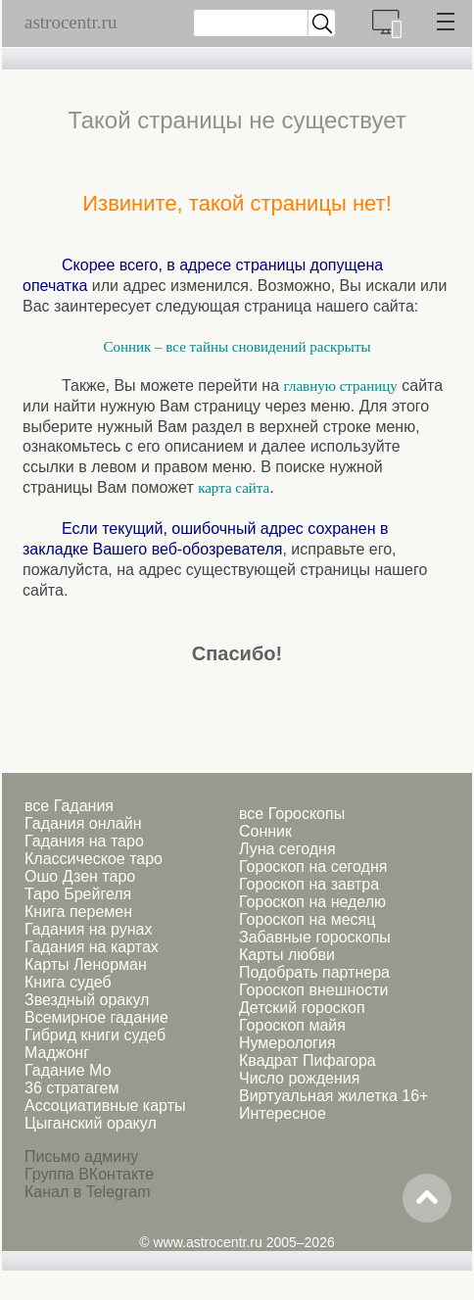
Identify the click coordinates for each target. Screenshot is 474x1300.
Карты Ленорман (85, 964)
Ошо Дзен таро (79, 876)
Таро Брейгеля (77, 894)
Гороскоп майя (292, 1025)
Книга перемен (78, 911)
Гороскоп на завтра (309, 884)
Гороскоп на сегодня (313, 866)
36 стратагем (71, 1088)
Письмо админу (81, 1156)
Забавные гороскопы (315, 937)
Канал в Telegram (87, 1191)
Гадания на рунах (88, 929)
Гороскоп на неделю (312, 901)
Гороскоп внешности (314, 990)
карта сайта (233, 488)
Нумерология (287, 1043)
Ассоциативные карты (104, 1105)
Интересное (282, 1113)
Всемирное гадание (96, 1017)
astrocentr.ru (70, 22)
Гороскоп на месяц (307, 919)
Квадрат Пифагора (307, 1060)
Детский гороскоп (302, 1007)
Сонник (265, 831)
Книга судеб (68, 982)
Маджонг (56, 1052)
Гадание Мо (67, 1070)
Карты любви (287, 954)
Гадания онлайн (83, 823)
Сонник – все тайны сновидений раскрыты (236, 347)
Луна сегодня (287, 849)
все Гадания (69, 805)
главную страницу (341, 386)
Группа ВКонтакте (89, 1174)
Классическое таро (93, 858)
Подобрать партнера (314, 972)
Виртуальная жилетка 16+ (333, 1095)
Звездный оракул (86, 999)
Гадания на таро (84, 841)
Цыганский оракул (90, 1123)
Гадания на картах (91, 947)
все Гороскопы (292, 813)
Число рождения (299, 1078)
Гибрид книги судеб (95, 1035)
